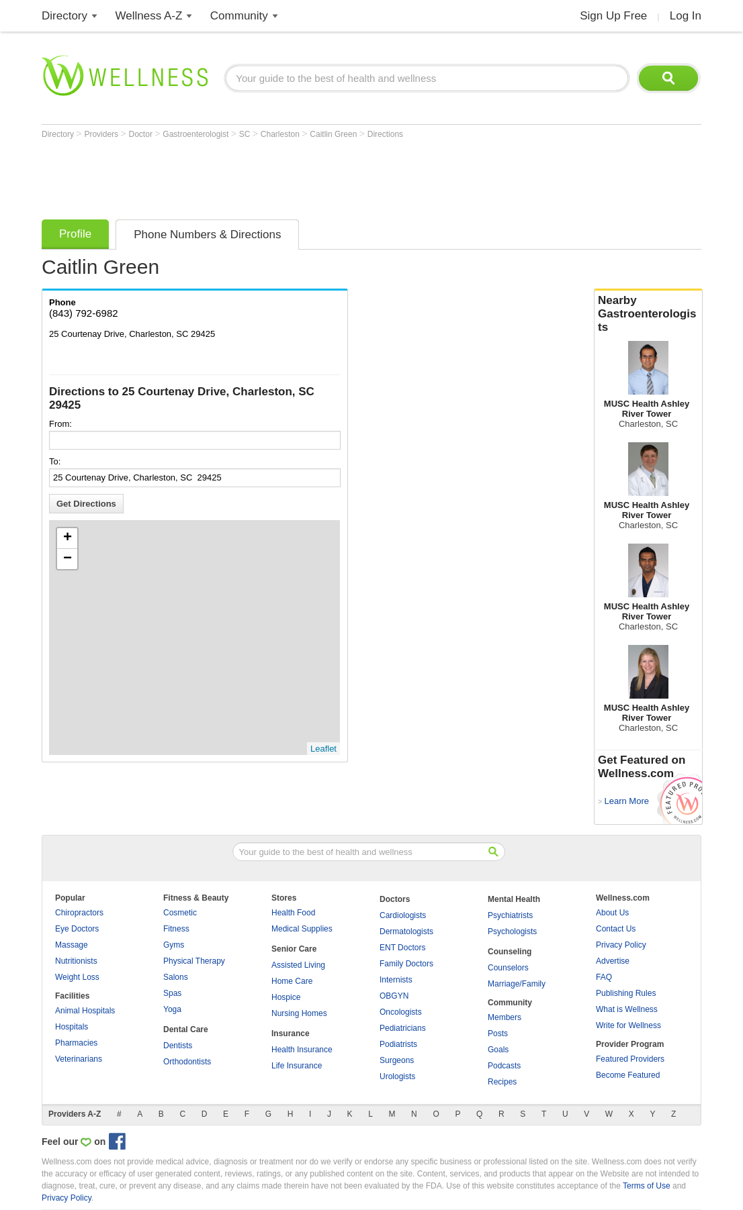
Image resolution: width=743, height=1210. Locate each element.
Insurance (290, 1033)
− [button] (67, 559)
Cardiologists (403, 915)
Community (239, 15)
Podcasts (504, 1065)
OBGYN (394, 996)
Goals (498, 1049)
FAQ (604, 977)
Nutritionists (76, 961)
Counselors (508, 967)
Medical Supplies (302, 929)
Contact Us (616, 929)
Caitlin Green (334, 134)
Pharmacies (76, 1043)
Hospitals (71, 1026)
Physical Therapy (194, 961)
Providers (102, 134)
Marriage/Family (516, 984)
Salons (175, 977)
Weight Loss (77, 977)
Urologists (397, 1076)
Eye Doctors (77, 929)
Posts (498, 1033)
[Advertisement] (286, 176)
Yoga (172, 1009)
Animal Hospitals (85, 1010)
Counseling (509, 951)
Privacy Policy (621, 945)
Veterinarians (78, 1059)
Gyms (173, 945)
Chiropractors (79, 912)
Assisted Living (298, 965)
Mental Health (514, 899)
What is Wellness (627, 1009)
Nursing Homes (299, 1013)
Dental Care (185, 1029)
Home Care (291, 981)
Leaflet (323, 749)
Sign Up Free (613, 15)
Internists (396, 980)
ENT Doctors (402, 947)
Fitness (176, 929)
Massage (71, 945)
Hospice (285, 997)
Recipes (502, 1082)
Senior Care (293, 949)
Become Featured (628, 1075)
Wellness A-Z (149, 15)
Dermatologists (406, 931)
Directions (385, 134)
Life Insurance (296, 1065)
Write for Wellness (628, 1025)
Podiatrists (398, 1044)
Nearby (648, 314)
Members (504, 1017)
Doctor (142, 134)
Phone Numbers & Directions (207, 234)
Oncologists (401, 1012)
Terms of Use (646, 1186)
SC (246, 134)
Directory (64, 15)
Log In (685, 15)
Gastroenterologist (196, 134)
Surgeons (397, 1060)
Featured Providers (630, 1059)
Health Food (293, 912)
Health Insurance (302, 1049)
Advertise (612, 961)
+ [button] (67, 538)
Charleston (281, 134)
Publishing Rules (626, 993)
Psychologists (512, 931)
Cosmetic (180, 912)
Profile (75, 234)
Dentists (177, 1045)
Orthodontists (187, 1061)
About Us (612, 912)
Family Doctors (406, 963)
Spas (172, 993)
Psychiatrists (510, 915)
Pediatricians (403, 1028)
